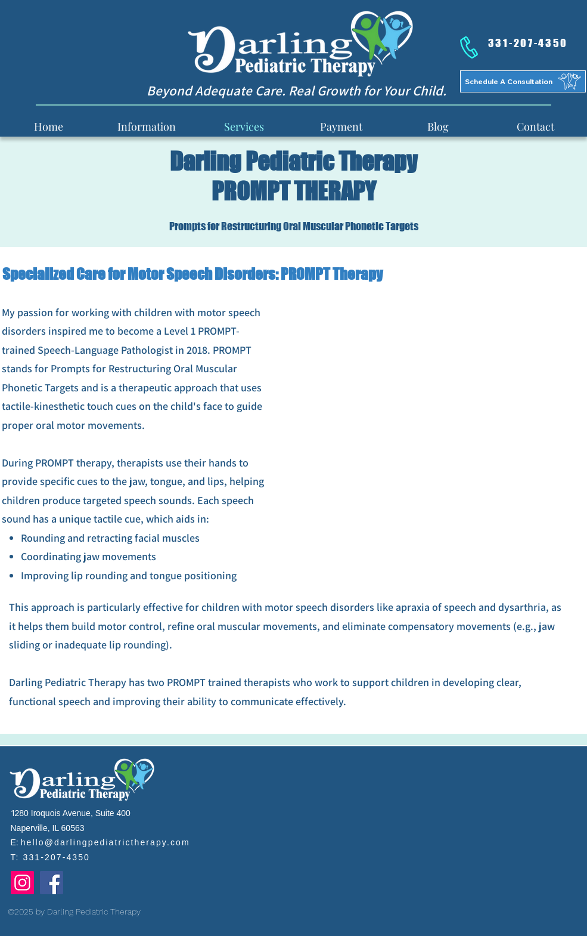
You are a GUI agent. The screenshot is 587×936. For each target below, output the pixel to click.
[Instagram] (22, 882)
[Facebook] (51, 882)
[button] (146, 126)
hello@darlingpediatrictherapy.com (105, 842)
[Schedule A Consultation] (523, 81)
